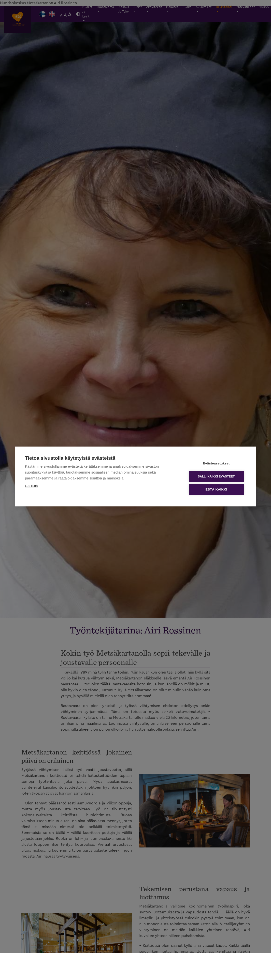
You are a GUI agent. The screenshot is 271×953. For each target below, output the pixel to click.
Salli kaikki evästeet (216, 476)
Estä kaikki (216, 490)
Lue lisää (31, 486)
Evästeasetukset (216, 463)
